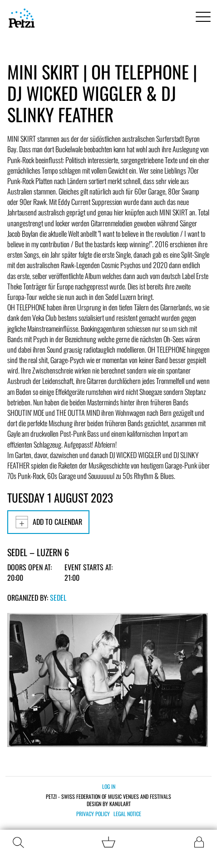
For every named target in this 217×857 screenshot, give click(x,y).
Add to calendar (48, 522)
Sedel (58, 597)
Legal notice (127, 813)
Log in (108, 786)
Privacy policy (93, 813)
